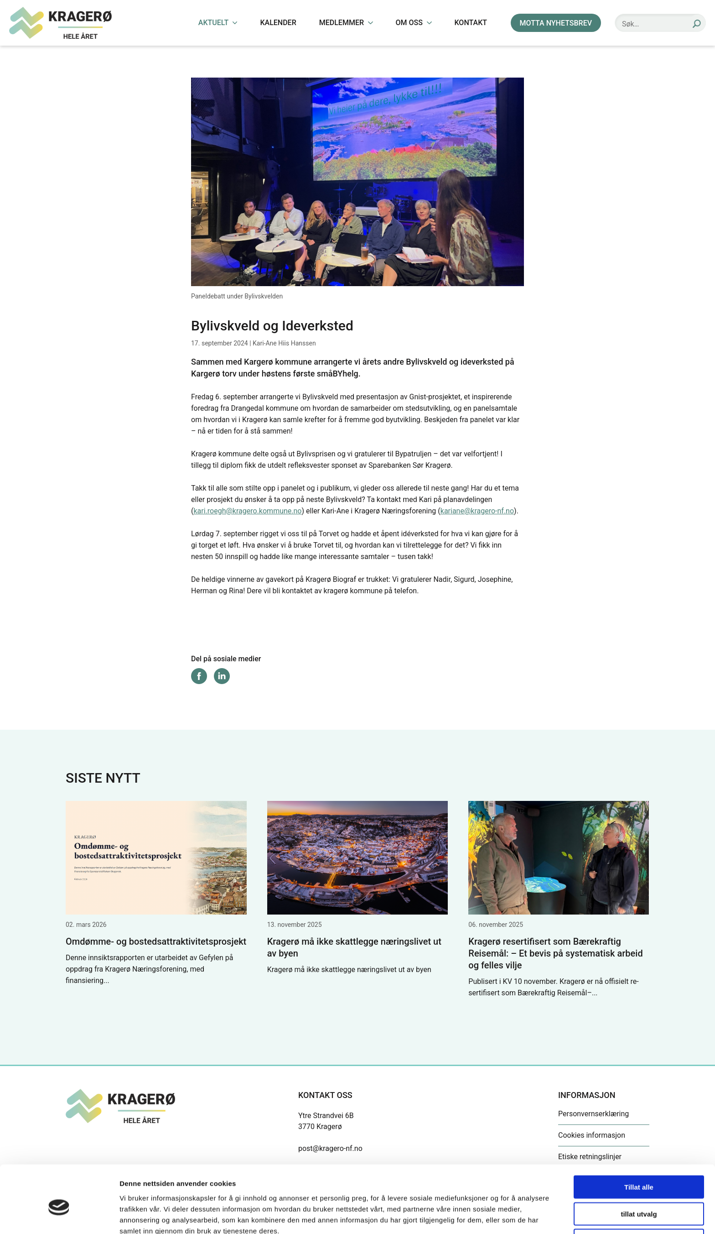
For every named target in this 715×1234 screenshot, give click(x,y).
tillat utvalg (639, 1170)
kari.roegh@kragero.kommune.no (247, 511)
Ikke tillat (638, 1196)
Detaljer (485, 1216)
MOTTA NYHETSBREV (556, 23)
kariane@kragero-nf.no (477, 511)
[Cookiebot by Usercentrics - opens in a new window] (59, 1216)
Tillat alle (638, 1143)
